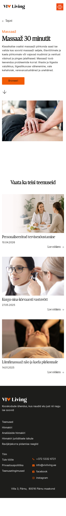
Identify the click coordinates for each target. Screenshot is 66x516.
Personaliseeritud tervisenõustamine (28, 237)
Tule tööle (8, 460)
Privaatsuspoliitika (12, 465)
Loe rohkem (54, 247)
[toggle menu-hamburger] (59, 6)
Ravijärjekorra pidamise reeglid (20, 444)
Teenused (7, 422)
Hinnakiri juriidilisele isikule (17, 438)
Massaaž (9, 31)
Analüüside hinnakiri (13, 433)
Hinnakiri (7, 427)
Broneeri (13, 81)
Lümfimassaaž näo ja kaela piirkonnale (30, 362)
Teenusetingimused (13, 471)
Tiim (4, 454)
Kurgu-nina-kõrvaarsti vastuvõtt (25, 299)
